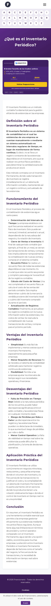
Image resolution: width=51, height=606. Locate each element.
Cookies (25, 590)
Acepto (25, 603)
